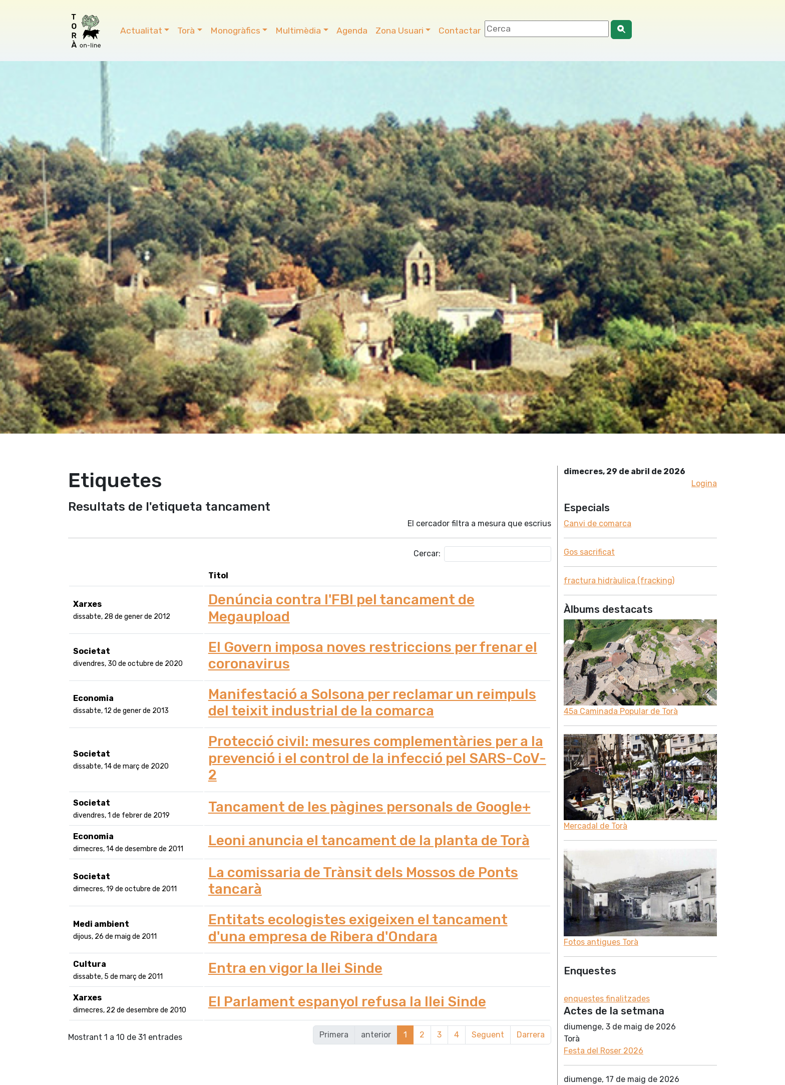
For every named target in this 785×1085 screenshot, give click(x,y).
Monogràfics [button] (235, 31)
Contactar (460, 31)
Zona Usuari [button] (399, 31)
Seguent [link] (488, 1028)
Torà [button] (186, 31)
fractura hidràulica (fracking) (619, 580)
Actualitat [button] (141, 31)
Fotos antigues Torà (601, 942)
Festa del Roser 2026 (603, 1050)
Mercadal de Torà (595, 826)
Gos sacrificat (589, 552)
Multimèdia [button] (298, 31)
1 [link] (405, 1028)
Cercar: (482, 554)
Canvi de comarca (597, 523)
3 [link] (439, 1028)
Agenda (351, 31)
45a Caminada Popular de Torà (621, 711)
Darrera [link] (531, 1028)
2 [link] (422, 1028)
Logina (704, 483)
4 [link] (456, 1028)
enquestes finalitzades (607, 998)
